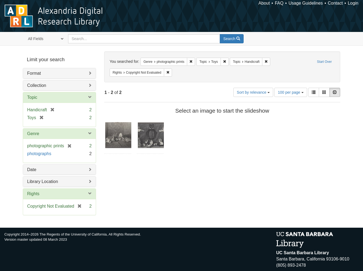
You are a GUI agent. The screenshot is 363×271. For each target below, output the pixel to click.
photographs (39, 153)
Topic (32, 97)
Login (353, 3)
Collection (36, 85)
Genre (33, 133)
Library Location (42, 181)
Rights (33, 193)
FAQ (279, 3)
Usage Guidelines (305, 3)
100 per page (290, 92)
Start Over (324, 62)
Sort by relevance (253, 92)
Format (34, 73)
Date (31, 169)
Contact (335, 3)
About (264, 3)
